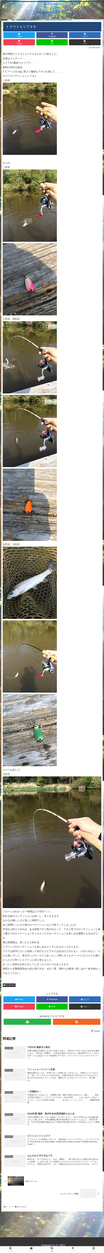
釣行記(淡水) (9, 985)
